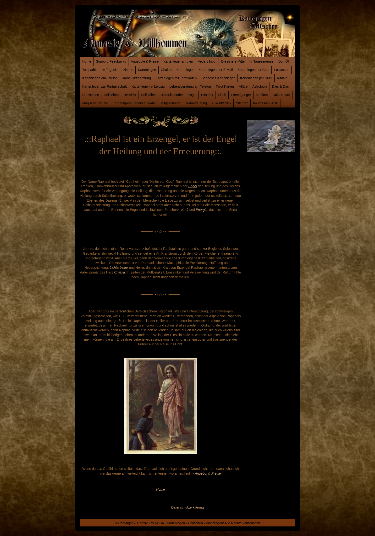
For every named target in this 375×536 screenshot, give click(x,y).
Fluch (222, 95)
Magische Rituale (95, 103)
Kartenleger (185, 70)
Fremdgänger (241, 95)
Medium (262, 95)
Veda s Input (207, 61)
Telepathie (90, 70)
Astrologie (259, 86)
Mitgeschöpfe (170, 103)
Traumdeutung (196, 103)
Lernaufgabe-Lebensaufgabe (134, 103)
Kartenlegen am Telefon (100, 78)
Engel (192, 95)
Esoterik (207, 95)
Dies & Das (280, 86)
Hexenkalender (171, 95)
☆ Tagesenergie (261, 61)
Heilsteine (148, 95)
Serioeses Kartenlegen (218, 78)
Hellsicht (129, 95)
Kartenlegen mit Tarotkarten (176, 78)
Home (86, 61)
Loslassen (281, 70)
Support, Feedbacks (111, 61)
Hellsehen (111, 95)
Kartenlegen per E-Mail (216, 70)
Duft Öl (283, 61)
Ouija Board (281, 95)
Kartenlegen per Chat (253, 70)
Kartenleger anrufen (178, 61)
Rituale (282, 78)
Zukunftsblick (221, 103)
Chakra (166, 70)
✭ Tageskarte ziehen (117, 70)
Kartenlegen (147, 70)
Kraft (185, 210)
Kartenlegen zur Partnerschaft (104, 86)
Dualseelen (90, 95)
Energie (201, 210)
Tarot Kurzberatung (136, 78)
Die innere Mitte (233, 61)
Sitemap (242, 103)
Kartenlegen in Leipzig (148, 86)
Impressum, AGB (265, 103)
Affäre (243, 86)
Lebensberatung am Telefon (190, 86)
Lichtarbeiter (119, 267)
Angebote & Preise (145, 61)
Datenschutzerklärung (187, 507)
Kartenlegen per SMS (256, 78)
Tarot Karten (225, 86)
